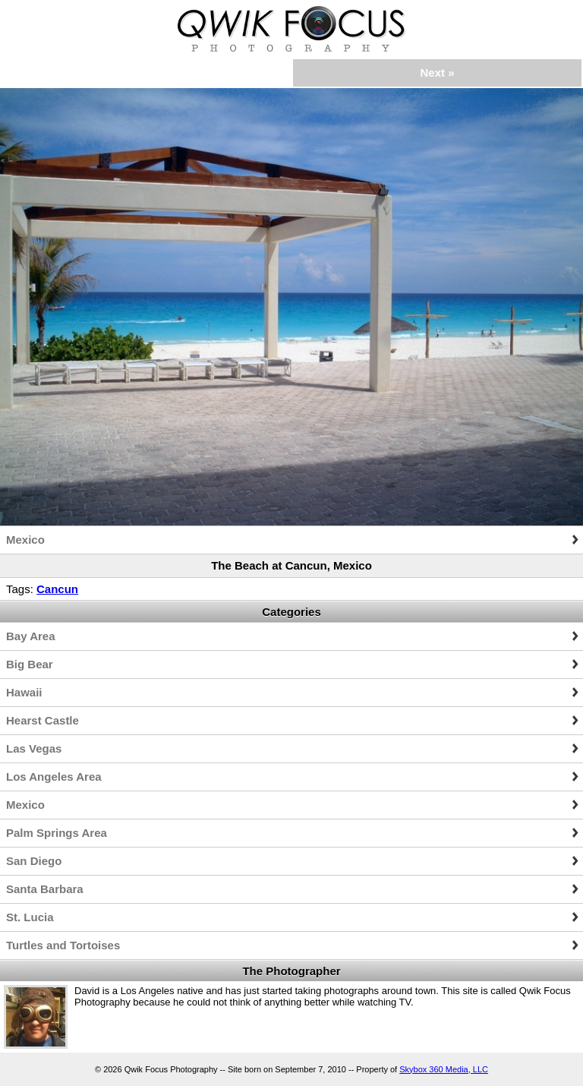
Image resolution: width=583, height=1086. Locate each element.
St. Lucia (30, 917)
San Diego (33, 860)
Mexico (25, 539)
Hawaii (24, 692)
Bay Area (30, 636)
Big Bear (29, 664)
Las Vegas (33, 748)
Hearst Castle (42, 720)
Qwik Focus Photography (291, 29)
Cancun (57, 588)
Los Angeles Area (54, 776)
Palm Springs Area (56, 832)
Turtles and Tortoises (63, 945)
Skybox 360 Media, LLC (443, 1069)
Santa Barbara (45, 888)
